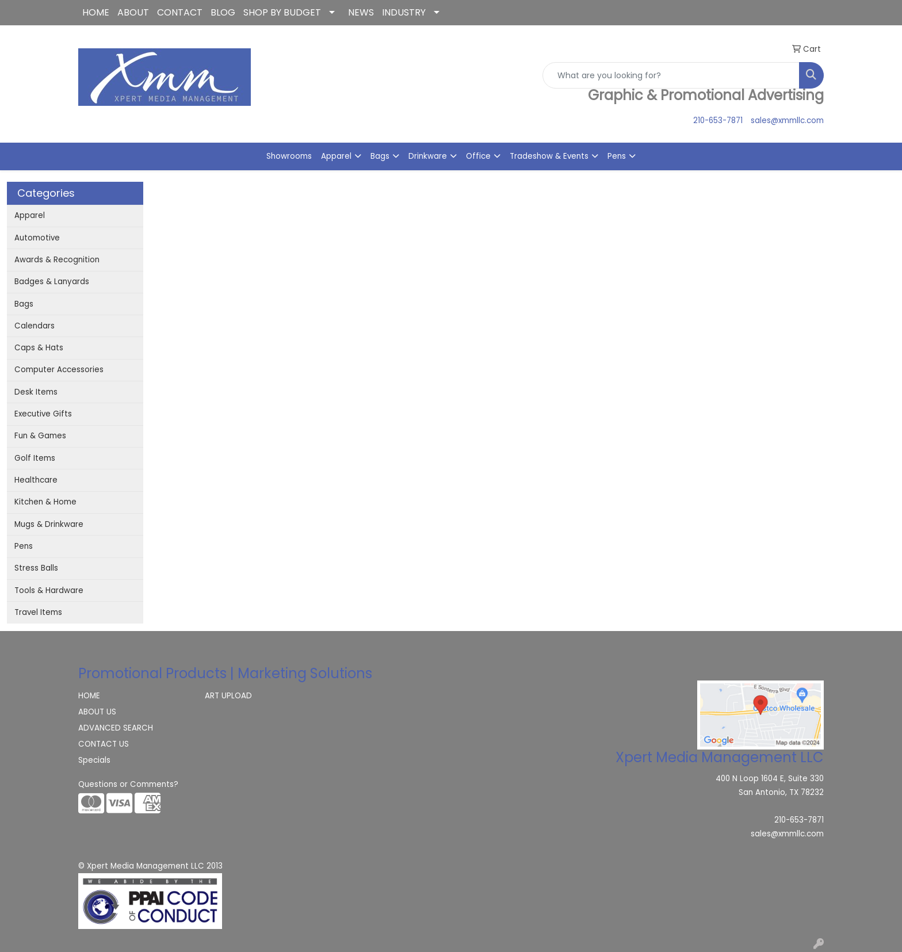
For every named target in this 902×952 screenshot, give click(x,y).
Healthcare (36, 480)
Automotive (37, 237)
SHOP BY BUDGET (282, 12)
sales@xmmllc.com (787, 120)
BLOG (223, 12)
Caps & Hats (38, 347)
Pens (616, 156)
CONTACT (179, 12)
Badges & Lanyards (51, 281)
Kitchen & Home (45, 501)
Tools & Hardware (48, 590)
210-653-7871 (718, 120)
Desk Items (36, 392)
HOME (95, 12)
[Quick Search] (671, 75)
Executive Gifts (43, 413)
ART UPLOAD (228, 695)
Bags (379, 156)
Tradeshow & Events (549, 156)
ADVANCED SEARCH (115, 727)
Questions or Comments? (128, 784)
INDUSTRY (404, 12)
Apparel (336, 156)
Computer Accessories (59, 369)
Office (478, 156)
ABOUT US (97, 711)
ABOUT (133, 12)
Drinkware (427, 156)
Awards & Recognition (57, 259)
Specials (94, 760)
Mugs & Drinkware (48, 524)
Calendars (34, 325)
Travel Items (38, 612)
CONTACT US (103, 744)
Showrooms (289, 156)
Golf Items (34, 458)
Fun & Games (40, 435)
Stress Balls (36, 568)
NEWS (361, 12)
